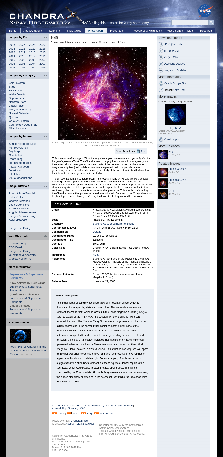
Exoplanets (16, 90)
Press (75, 413)
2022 (12, 48)
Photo (61, 413)
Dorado (97, 231)
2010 (12, 60)
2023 (42, 44)
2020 (32, 48)
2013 (22, 56)
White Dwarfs (17, 94)
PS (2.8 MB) (171, 57)
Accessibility (59, 408)
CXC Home (58, 405)
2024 (32, 44)
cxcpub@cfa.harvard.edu (80, 423)
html (177, 89)
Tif (176, 128)
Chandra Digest (79, 420)
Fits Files (14, 174)
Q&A (82, 408)
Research (206, 30)
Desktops (15, 170)
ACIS (96, 254)
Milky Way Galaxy (20, 109)
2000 (32, 67)
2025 (22, 44)
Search (71, 405)
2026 (12, 44)
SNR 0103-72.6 (177, 180)
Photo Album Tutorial (22, 193)
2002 (12, 67)
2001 (22, 67)
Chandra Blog (17, 243)
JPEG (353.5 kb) (173, 44)
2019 (42, 48)
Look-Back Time (19, 204)
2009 (22, 60)
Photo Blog (16, 159)
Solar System (17, 82)
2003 (42, 63)
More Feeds (106, 413)
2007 (42, 60)
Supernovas (16, 98)
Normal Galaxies (19, 113)
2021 (22, 48)
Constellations (18, 155)
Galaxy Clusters (19, 120)
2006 (12, 63)
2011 (42, 56)
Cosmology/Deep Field (23, 124)
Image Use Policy (20, 228)
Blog (190, 30)
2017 (22, 52)
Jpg (171, 128)
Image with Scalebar (175, 70)
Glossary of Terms (20, 258)
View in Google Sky (175, 83)
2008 (32, 60)
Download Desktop (174, 63)
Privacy (128, 405)
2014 (12, 56)
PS (180, 128)
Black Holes (16, 105)
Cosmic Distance (19, 200)
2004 (32, 63)
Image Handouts (19, 166)
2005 (22, 63)
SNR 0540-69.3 (177, 169)
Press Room (117, 30)
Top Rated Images (20, 162)
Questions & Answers (22, 254)
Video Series (175, 30)
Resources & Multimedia (147, 30)
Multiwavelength (19, 147)
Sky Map (14, 151)
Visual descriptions (20, 178)
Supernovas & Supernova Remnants (113, 223)
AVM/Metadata (18, 219)
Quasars (14, 117)
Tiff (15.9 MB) (171, 50)
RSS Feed (15, 247)
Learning (54, 30)
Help (79, 405)
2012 (32, 56)
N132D (172, 191)
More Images (171, 139)
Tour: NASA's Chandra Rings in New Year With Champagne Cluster (29, 350)
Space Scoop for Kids (22, 143)
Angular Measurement (23, 212)
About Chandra (32, 30)
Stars (12, 86)
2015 (42, 52)
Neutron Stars (17, 101)
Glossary (73, 408)
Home (12, 30)
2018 (12, 52)
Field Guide (74, 30)
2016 (32, 52)
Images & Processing (22, 216)
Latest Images (114, 405)
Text (143, 151)
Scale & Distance (19, 208)
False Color (16, 197)
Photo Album (96, 30)
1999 (42, 67)
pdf (183, 89)
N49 (170, 151)
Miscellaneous (18, 128)
